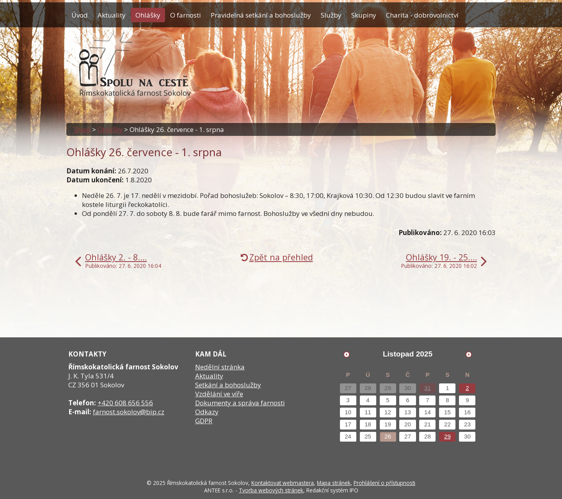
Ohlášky (147, 15)
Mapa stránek (333, 483)
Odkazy (207, 411)
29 (447, 436)
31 (427, 388)
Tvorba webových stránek (271, 490)
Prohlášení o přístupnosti (384, 483)
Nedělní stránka (220, 366)
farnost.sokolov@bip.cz (128, 411)
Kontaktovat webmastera (282, 483)
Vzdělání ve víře (219, 393)
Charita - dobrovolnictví (422, 15)
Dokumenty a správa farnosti (240, 402)
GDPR (203, 420)
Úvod (79, 15)
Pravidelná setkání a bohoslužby (261, 15)
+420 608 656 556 (125, 402)
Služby (331, 15)
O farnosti (185, 15)
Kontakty (85, 34)
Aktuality (112, 15)
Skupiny (363, 15)
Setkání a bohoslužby (228, 384)
